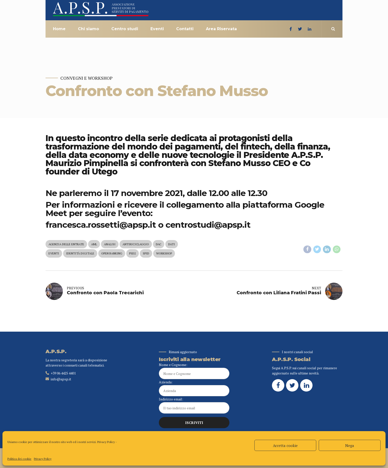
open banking (111, 253)
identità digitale (80, 253)
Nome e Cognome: (194, 370)
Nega (349, 445)
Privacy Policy (106, 442)
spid (146, 253)
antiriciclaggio (135, 244)
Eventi (157, 28)
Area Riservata (221, 28)
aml (94, 244)
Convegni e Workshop (86, 78)
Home (59, 28)
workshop (164, 253)
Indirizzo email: (194, 405)
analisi (110, 244)
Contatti (185, 28)
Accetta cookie (285, 445)
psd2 (132, 253)
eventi (53, 253)
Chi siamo (88, 28)
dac (158, 244)
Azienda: (194, 388)
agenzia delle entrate (66, 244)
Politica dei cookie (19, 459)
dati (171, 244)
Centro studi (124, 28)
